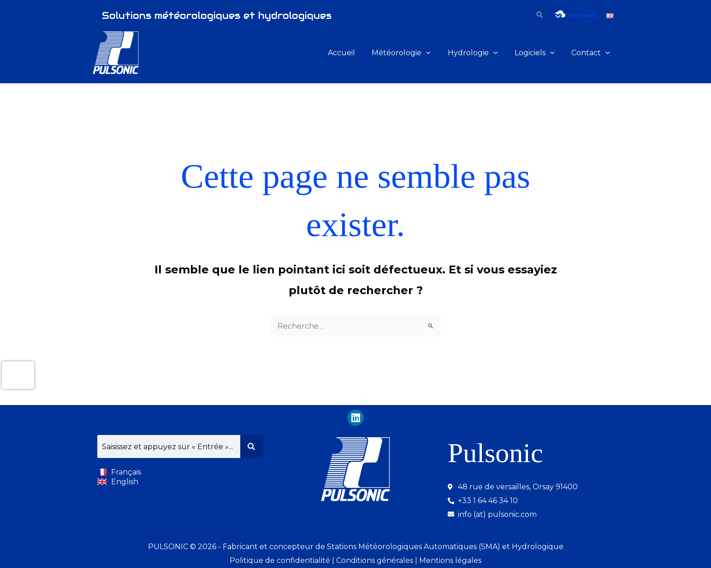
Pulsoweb (575, 15)
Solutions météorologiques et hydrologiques (217, 16)
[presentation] (18, 374)
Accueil (351, 52)
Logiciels (538, 53)
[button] (540, 15)
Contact (591, 53)
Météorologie (408, 53)
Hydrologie (478, 53)
